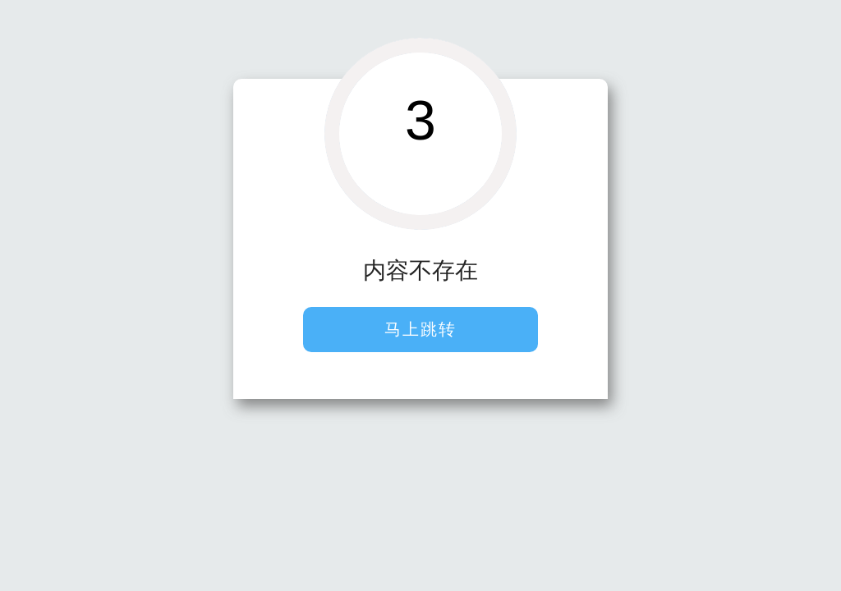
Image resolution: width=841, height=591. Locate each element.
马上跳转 (420, 329)
